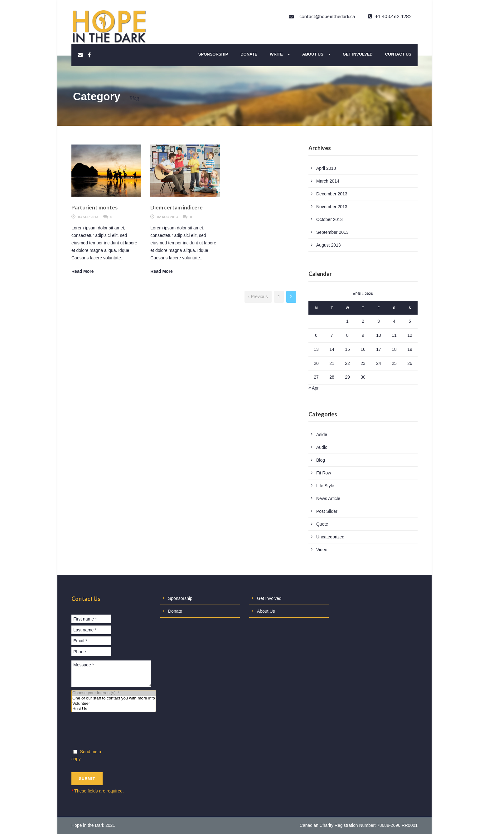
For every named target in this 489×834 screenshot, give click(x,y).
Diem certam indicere (176, 207)
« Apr (313, 387)
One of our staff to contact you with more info (114, 698)
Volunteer (114, 703)
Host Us (114, 709)
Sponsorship (213, 54)
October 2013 (329, 219)
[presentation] (118, 731)
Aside (321, 434)
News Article (328, 498)
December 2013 (331, 193)
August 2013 (328, 245)
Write (276, 54)
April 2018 (326, 168)
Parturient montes (94, 207)
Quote (322, 524)
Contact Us (398, 54)
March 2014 (327, 181)
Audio (321, 447)
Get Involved (358, 54)
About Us (312, 54)
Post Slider (326, 511)
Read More (82, 271)
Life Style (325, 485)
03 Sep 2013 (88, 217)
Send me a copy (86, 755)
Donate (248, 54)
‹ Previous (258, 296)
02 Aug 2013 (167, 217)
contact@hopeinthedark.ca (327, 16)
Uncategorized (330, 536)
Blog (320, 460)
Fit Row (323, 472)
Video (321, 549)
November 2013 (331, 206)
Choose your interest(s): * (114, 693)
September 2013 (332, 232)
